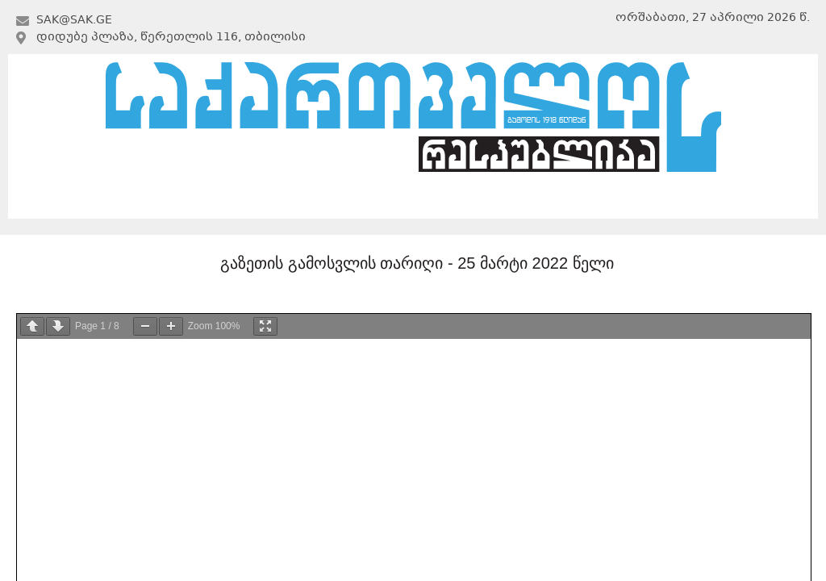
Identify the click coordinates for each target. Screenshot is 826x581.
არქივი (409, 199)
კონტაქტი (690, 199)
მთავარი (132, 199)
